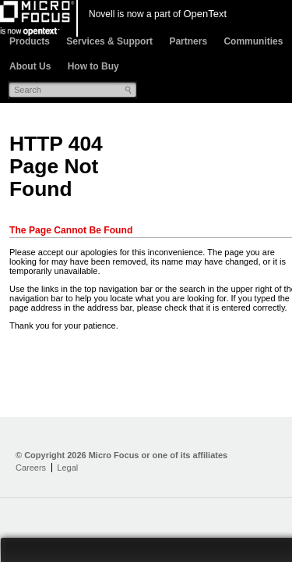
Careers (31, 467)
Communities (253, 41)
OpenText (205, 14)
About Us (30, 66)
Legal (67, 467)
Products (29, 41)
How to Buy (93, 66)
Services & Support (109, 41)
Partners (188, 41)
